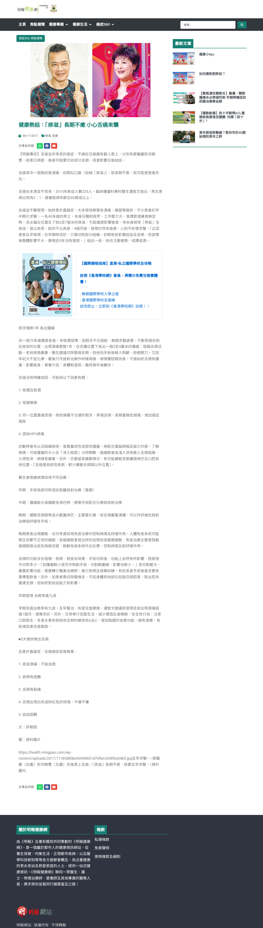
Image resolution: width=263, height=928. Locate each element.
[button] (58, 24)
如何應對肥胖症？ (212, 74)
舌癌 (55, 135)
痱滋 (48, 135)
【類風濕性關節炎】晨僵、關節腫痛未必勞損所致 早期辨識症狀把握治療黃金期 (222, 97)
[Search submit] (242, 24)
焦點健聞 (36, 38)
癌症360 (24, 38)
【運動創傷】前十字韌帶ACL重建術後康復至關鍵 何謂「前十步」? (222, 117)
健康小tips (206, 54)
